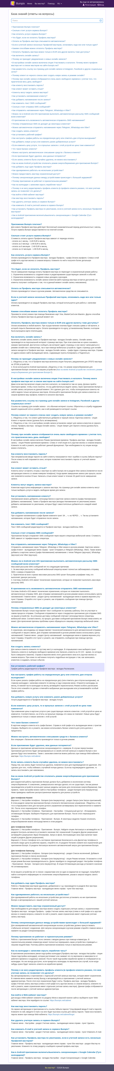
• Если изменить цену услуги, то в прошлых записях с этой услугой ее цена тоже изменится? (53, 145)
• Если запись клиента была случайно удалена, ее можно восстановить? (44, 160)
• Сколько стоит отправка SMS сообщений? (30, 107)
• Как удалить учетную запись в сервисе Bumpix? (33, 202)
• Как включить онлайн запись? (25, 55)
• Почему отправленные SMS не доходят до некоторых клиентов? (41, 124)
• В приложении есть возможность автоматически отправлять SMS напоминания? (48, 120)
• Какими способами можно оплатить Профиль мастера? (36, 48)
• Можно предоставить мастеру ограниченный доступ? (35, 174)
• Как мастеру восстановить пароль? (27, 198)
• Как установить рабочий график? (26, 135)
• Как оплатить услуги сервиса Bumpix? (28, 34)
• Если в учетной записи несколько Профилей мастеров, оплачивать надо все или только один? (54, 45)
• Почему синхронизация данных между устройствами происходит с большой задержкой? (51, 177)
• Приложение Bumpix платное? (25, 27)
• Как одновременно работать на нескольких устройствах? (37, 170)
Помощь (51, 4)
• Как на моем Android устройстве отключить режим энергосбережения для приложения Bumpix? (54, 163)
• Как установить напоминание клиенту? (29, 96)
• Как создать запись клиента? (24, 131)
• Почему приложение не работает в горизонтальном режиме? (39, 181)
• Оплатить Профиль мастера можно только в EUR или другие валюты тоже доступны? (50, 52)
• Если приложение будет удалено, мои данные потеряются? (38, 156)
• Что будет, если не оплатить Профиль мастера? (33, 38)
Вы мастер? (40, 4)
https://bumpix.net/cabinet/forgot (61, 1014)
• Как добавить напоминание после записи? (31, 100)
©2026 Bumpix (63, 1068)
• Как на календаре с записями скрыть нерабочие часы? (36, 185)
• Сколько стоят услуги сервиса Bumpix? (29, 30)
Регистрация (89, 5)
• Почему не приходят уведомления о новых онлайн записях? (39, 59)
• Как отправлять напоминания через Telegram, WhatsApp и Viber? (41, 110)
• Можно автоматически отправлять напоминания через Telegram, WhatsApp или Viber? (50, 127)
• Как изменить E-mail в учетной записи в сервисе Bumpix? (37, 205)
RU (59, 4)
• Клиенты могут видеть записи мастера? (29, 92)
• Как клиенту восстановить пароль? (27, 85)
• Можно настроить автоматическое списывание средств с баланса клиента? (46, 152)
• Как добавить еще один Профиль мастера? (31, 167)
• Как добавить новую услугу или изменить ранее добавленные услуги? (43, 142)
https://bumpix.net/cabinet (29, 756)
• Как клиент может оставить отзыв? (27, 89)
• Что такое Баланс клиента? (24, 149)
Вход (100, 5)
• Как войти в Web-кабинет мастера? (27, 195)
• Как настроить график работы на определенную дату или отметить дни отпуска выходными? (53, 138)
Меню (29, 4)
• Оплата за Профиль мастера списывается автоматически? (38, 41)
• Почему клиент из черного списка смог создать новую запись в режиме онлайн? (48, 75)
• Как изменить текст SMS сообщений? (28, 103)
